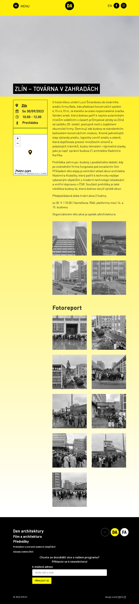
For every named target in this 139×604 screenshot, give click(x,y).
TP (124, 596)
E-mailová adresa (42, 566)
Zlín (24, 105)
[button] (30, 152)
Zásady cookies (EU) (23, 551)
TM (119, 596)
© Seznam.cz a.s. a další (35, 173)
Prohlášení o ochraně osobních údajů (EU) (34, 546)
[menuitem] (109, 5)
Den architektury (28, 530)
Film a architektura (27, 536)
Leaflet (19, 173)
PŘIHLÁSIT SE (42, 580)
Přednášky (21, 541)
